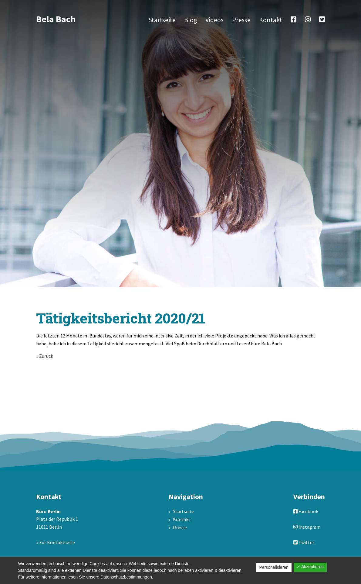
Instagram (307, 527)
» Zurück (44, 356)
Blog (190, 20)
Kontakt (270, 20)
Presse (241, 20)
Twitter (303, 542)
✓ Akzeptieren (310, 566)
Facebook (305, 511)
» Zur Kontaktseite (55, 542)
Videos (214, 20)
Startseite (162, 20)
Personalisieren (273, 567)
